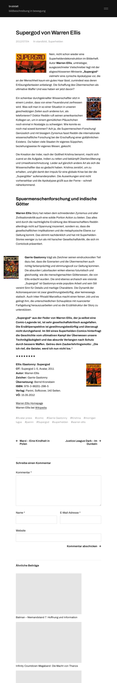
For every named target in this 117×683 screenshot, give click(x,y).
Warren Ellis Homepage (30, 403)
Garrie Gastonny (59, 417)
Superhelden (56, 41)
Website (21, 530)
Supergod (44, 422)
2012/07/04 (22, 41)
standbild (41, 41)
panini (30, 422)
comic (40, 417)
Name (20, 512)
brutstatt (14, 6)
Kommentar (24, 472)
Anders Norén (100, 669)
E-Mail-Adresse (70, 512)
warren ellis (81, 422)
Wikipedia (41, 407)
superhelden (62, 422)
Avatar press (25, 417)
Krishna (77, 417)
